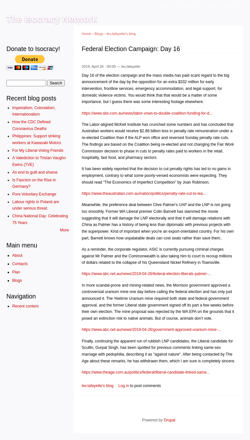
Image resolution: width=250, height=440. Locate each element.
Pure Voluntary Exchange (34, 194)
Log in (123, 386)
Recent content (25, 306)
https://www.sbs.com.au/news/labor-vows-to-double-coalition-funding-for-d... (147, 113)
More (64, 230)
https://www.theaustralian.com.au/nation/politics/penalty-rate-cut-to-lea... (144, 193)
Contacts (187, 6)
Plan (210, 6)
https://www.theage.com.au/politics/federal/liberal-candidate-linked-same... (146, 372)
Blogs (231, 6)
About (163, 6)
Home (86, 34)
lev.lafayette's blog (121, 34)
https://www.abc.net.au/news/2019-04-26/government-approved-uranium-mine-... (151, 329)
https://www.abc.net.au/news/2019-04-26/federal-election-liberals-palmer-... (146, 274)
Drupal (169, 420)
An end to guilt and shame (34, 172)
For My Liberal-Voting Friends (37, 150)
